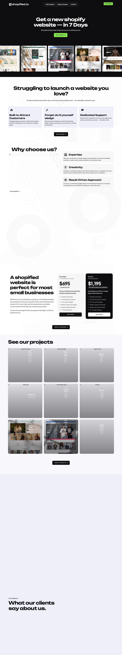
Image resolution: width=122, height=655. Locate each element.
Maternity (66, 391)
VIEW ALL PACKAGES (61, 327)
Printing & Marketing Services (30, 354)
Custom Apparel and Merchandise (103, 425)
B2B (101, 423)
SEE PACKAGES (61, 134)
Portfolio (73, 4)
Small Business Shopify (30, 359)
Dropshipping (103, 389)
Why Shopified (50, 4)
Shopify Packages (63, 4)
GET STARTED (61, 35)
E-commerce (103, 391)
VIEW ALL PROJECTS (61, 463)
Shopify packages (47, 299)
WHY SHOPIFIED (15, 191)
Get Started (108, 3)
